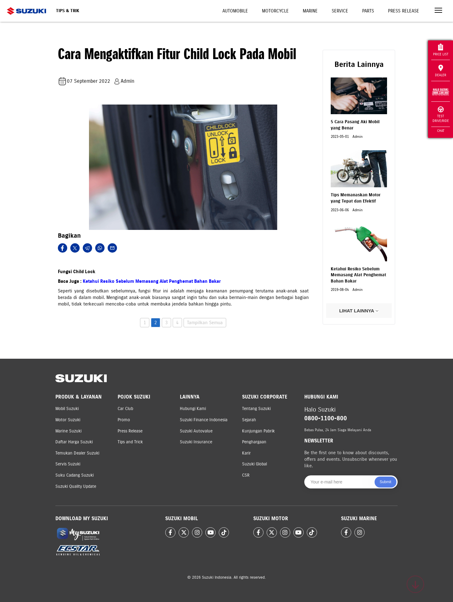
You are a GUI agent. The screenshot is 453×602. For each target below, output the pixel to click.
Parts (368, 11)
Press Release (403, 11)
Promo (124, 419)
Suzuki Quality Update (75, 486)
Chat (440, 130)
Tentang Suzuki (256, 408)
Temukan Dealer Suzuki (77, 453)
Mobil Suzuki (67, 408)
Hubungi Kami (193, 408)
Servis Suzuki (67, 464)
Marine (310, 11)
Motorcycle (275, 11)
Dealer (440, 71)
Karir (246, 453)
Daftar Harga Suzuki (74, 442)
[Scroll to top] (415, 584)
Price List (440, 50)
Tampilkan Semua (205, 322)
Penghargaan (254, 442)
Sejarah (249, 419)
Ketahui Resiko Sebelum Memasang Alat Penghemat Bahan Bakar (152, 281)
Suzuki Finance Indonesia (203, 419)
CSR (246, 475)
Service (340, 11)
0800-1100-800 (325, 418)
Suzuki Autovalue (196, 431)
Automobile (235, 11)
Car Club (125, 408)
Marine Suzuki (68, 431)
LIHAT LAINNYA (359, 310)
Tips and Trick (130, 442)
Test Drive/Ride (440, 114)
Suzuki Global (254, 464)
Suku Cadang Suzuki (74, 475)
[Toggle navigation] (438, 11)
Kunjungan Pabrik (258, 431)
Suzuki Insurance (196, 442)
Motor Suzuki (67, 419)
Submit (385, 482)
